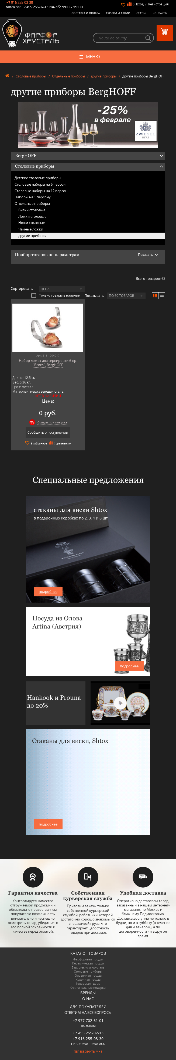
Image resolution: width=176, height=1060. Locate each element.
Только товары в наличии (55, 295)
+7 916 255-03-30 (19, 2)
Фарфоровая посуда (88, 959)
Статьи (141, 13)
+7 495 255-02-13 (35, 7)
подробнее (48, 591)
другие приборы (103, 76)
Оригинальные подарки (88, 988)
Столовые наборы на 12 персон (41, 190)
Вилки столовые (31, 210)
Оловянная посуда (88, 975)
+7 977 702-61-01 (88, 1020)
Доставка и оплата (85, 13)
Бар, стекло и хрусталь (88, 967)
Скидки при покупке (52, 422)
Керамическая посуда (88, 963)
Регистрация (158, 4)
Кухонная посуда (88, 979)
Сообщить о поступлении (47, 432)
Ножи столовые (31, 222)
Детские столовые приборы (38, 177)
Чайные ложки (30, 229)
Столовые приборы (31, 76)
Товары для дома (88, 983)
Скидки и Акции (118, 13)
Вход (140, 4)
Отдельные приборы (68, 76)
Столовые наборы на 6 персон (40, 184)
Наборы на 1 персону (33, 197)
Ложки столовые (32, 216)
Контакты (160, 13)
